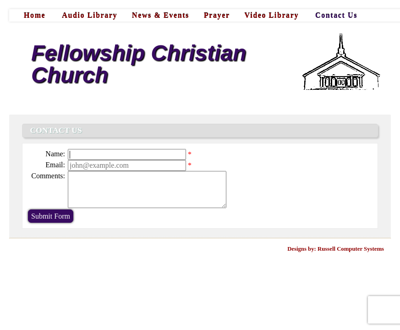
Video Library (272, 15)
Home (34, 15)
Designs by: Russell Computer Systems (335, 249)
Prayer (217, 15)
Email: (55, 165)
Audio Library (89, 15)
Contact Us (336, 15)
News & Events (160, 15)
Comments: (48, 176)
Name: (55, 154)
